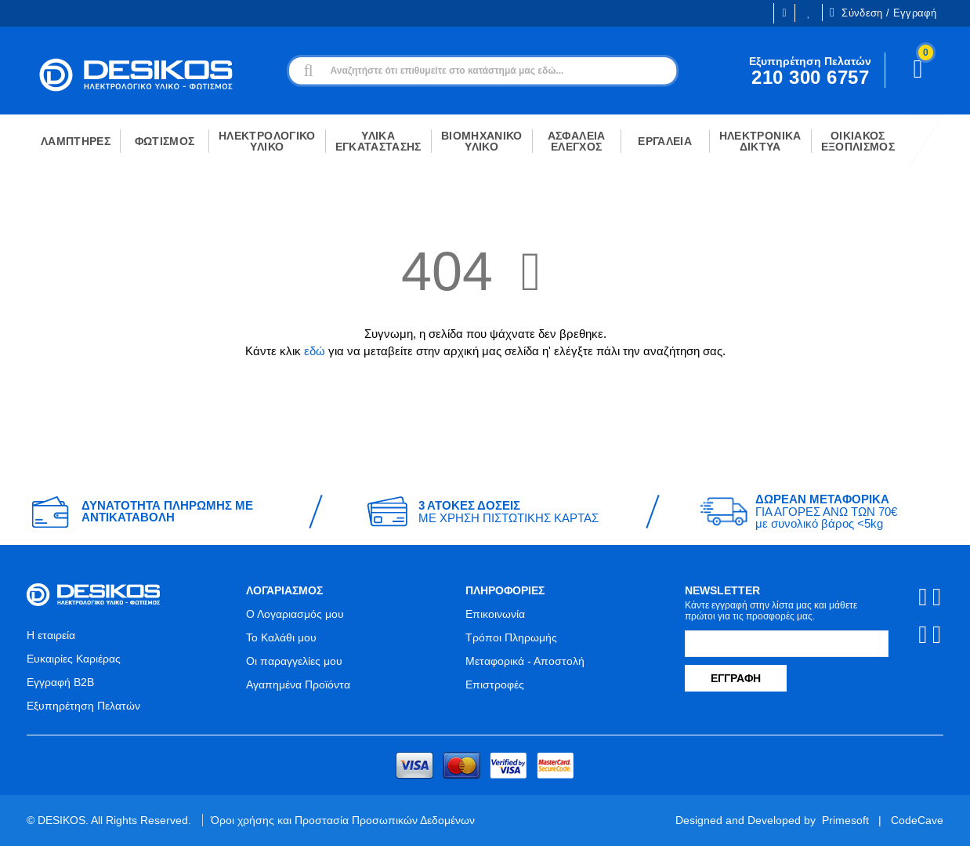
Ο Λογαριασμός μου (295, 614)
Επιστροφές (494, 684)
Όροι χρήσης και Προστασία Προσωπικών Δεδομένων (343, 820)
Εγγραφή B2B (60, 682)
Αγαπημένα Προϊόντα (298, 684)
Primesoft (845, 820)
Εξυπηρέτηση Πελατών (83, 705)
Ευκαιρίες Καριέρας (74, 658)
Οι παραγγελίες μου (294, 661)
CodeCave (917, 820)
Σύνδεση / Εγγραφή (883, 12)
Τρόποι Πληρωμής (511, 637)
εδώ (314, 351)
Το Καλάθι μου (281, 637)
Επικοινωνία (495, 614)
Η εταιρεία (51, 635)
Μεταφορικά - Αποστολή (525, 661)
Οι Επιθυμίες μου (808, 13)
